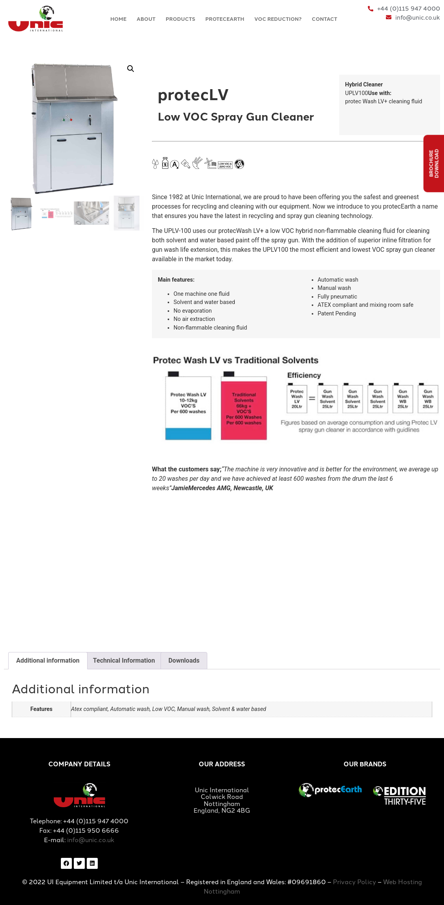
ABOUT (146, 18)
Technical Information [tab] (124, 660)
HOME (118, 18)
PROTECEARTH (224, 18)
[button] (131, 69)
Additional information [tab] (47, 660)
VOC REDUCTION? (277, 18)
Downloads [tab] (183, 660)
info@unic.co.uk (90, 839)
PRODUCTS (180, 18)
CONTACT (324, 18)
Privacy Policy (354, 881)
